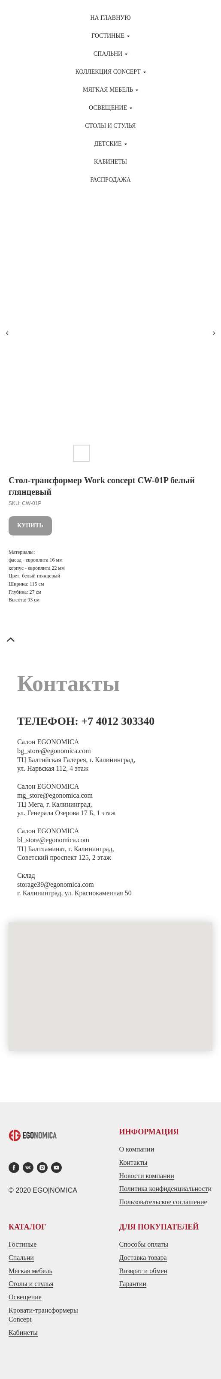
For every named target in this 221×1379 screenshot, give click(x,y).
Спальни (21, 1257)
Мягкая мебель (30, 1270)
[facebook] (14, 1167)
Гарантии (133, 1283)
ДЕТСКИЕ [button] (108, 144)
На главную (110, 18)
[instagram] (42, 1167)
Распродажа (110, 179)
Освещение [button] (108, 108)
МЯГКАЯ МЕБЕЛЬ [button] (108, 90)
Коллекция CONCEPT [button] (107, 72)
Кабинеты (110, 162)
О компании (136, 1149)
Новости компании (146, 1175)
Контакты (133, 1162)
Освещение (25, 1297)
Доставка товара (143, 1257)
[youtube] (56, 1167)
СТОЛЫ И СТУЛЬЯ (110, 126)
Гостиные (22, 1244)
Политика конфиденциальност (163, 1188)
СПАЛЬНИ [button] (108, 54)
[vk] (28, 1167)
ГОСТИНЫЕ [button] (107, 36)
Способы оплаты (144, 1244)
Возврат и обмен (143, 1270)
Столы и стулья (31, 1283)
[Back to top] (10, 640)
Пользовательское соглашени (161, 1202)
